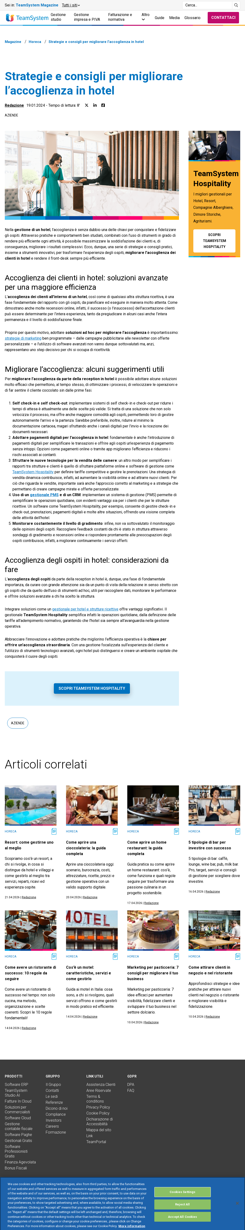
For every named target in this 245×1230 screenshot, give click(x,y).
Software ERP (16, 1084)
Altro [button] (146, 16)
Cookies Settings (182, 1202)
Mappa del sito (98, 1130)
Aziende (11, 115)
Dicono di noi (56, 1108)
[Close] (237, 1213)
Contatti (52, 1090)
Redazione (14, 105)
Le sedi (52, 1096)
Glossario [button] (192, 18)
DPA (130, 1084)
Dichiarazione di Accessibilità (99, 1121)
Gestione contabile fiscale (19, 1126)
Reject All (182, 1214)
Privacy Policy (98, 1107)
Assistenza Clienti (100, 1084)
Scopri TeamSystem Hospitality (92, 688)
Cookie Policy (98, 1113)
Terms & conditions (95, 1099)
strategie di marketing (23, 338)
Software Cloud (18, 1118)
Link (89, 1136)
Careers (52, 1126)
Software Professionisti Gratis (16, 1151)
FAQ (130, 1090)
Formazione (56, 1132)
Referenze (54, 1102)
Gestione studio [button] (58, 17)
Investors (53, 1120)
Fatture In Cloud (18, 1101)
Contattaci (223, 17)
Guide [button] (159, 18)
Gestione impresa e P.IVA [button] (87, 17)
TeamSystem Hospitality (33, 472)
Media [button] (174, 18)
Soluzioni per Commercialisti (17, 1109)
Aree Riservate (98, 1090)
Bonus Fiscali (16, 1168)
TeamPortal (96, 1142)
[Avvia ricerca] (236, 5)
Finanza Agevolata (20, 1162)
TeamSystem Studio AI (16, 1093)
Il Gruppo (53, 1084)
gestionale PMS (44, 495)
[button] (70, 5)
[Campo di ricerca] (207, 5)
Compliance (56, 1114)
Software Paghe (18, 1134)
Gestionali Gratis (18, 1140)
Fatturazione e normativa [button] (120, 17)
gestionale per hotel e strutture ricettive (85, 609)
